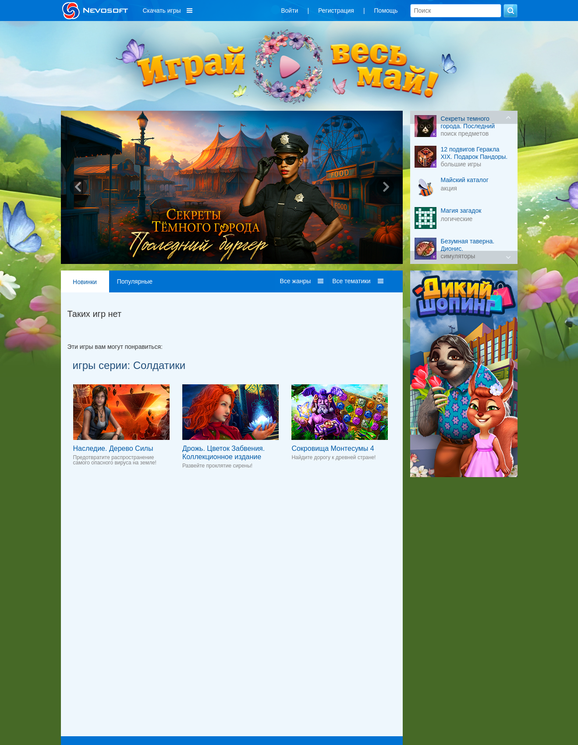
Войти (289, 10)
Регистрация (336, 10)
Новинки (85, 281)
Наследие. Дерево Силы (113, 448)
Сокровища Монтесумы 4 (332, 448)
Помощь (386, 10)
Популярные (134, 281)
